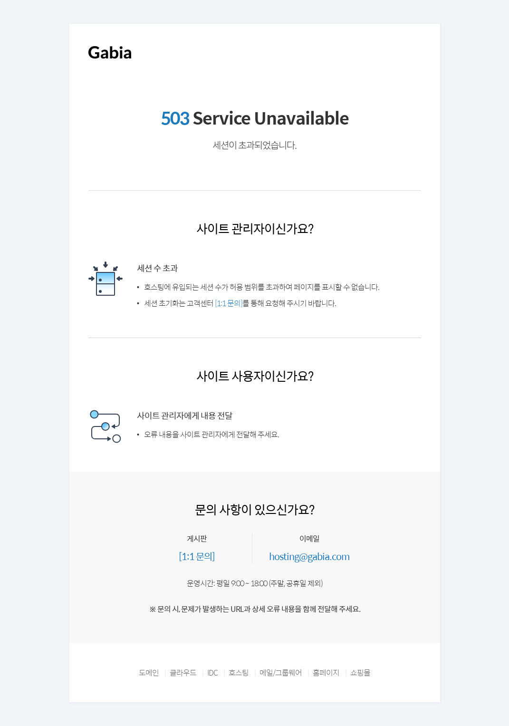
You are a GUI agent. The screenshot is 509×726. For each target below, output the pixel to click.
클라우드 (183, 672)
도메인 (149, 672)
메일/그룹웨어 (280, 672)
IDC (212, 672)
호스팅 (239, 672)
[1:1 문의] (228, 303)
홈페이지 (326, 672)
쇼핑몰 (360, 672)
